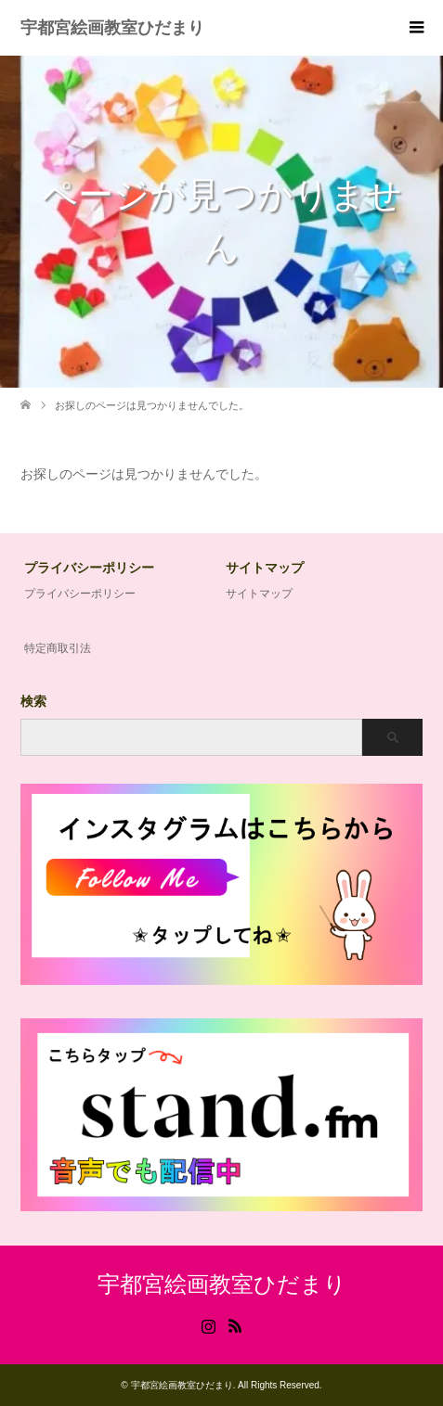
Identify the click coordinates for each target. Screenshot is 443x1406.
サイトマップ (259, 593)
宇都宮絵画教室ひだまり (112, 28)
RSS (235, 1324)
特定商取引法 (57, 648)
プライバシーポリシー (80, 593)
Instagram (208, 1324)
